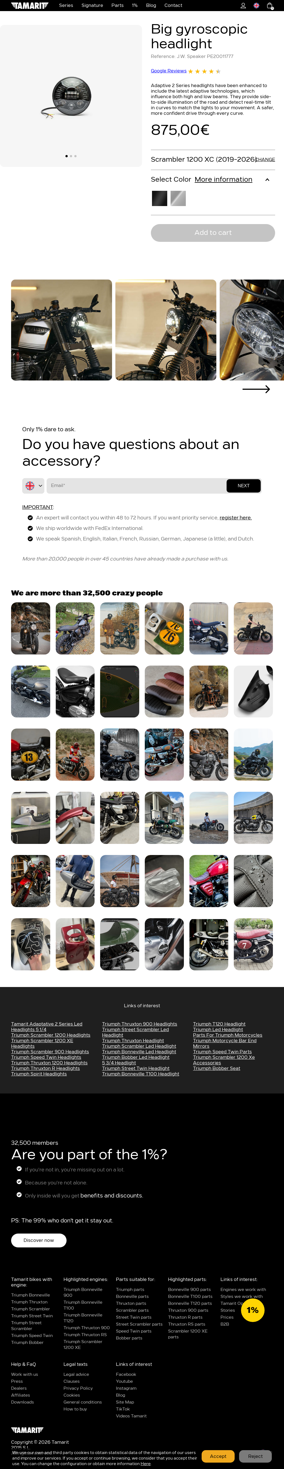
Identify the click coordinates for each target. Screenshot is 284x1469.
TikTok (123, 1409)
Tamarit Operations (240, 1303)
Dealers (19, 1388)
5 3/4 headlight (119, 1063)
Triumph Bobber (27, 1343)
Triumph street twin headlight (135, 1068)
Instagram (126, 1388)
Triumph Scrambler (30, 1309)
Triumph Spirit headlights (39, 1074)
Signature (92, 5)
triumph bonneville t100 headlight (140, 1074)
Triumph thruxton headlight (133, 1041)
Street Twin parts (133, 1317)
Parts (117, 5)
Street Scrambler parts (139, 1324)
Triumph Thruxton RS (85, 1335)
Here (146, 1464)
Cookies (72, 1395)
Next (244, 485)
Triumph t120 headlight (219, 1024)
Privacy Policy (78, 1388)
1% (135, 5)
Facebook (126, 1374)
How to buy (75, 1409)
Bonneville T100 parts (190, 1297)
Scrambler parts (132, 1310)
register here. (236, 517)
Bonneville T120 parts (190, 1303)
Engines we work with (243, 1290)
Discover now (39, 1240)
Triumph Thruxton (29, 1302)
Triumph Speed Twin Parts (222, 1052)
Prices (227, 1317)
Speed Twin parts (133, 1331)
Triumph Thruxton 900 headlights (139, 1024)
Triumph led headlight (218, 1029)
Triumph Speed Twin (32, 1336)
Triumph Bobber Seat (216, 1068)
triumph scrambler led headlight (139, 1046)
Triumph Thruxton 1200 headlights (49, 1063)
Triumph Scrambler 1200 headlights (50, 1035)
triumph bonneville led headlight (139, 1052)
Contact (173, 5)
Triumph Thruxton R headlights (45, 1068)
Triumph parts (130, 1290)
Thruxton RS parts (186, 1324)
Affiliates (20, 1395)
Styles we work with (241, 1297)
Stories (227, 1310)
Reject (255, 1456)
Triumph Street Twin (32, 1316)
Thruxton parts (131, 1303)
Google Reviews (186, 71)
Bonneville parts (132, 1297)
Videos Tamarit (131, 1416)
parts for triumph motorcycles (227, 1035)
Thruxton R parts (185, 1317)
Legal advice (76, 1374)
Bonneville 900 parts (189, 1290)
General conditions (83, 1402)
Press (17, 1381)
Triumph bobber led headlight (135, 1057)
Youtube (124, 1381)
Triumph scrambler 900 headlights (50, 1052)
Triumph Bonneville (30, 1295)
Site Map (125, 1402)
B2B (224, 1324)
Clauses (72, 1381)
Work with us (24, 1374)
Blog (151, 5)
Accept (218, 1456)
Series (66, 5)
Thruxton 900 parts (188, 1310)
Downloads (22, 1402)
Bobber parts (129, 1338)
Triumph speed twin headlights (46, 1057)
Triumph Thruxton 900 (87, 1328)
